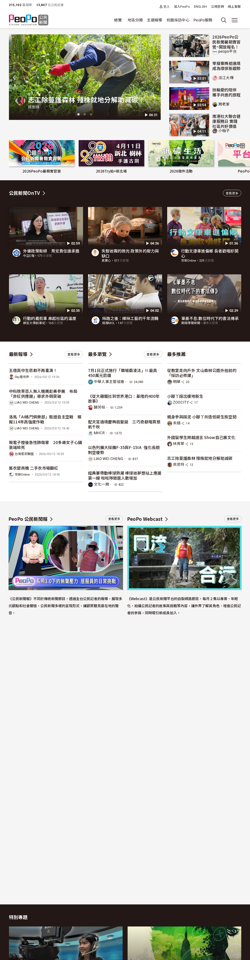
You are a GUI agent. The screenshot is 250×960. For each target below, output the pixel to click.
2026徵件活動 (181, 171)
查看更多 (232, 193)
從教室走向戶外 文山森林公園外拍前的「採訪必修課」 (201, 372)
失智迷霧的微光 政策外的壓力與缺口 (130, 253)
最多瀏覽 (97, 354)
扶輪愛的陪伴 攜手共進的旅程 (226, 92)
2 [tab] (85, 114)
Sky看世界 (22, 377)
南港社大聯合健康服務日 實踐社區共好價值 (226, 121)
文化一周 (101, 484)
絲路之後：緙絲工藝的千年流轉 (130, 318)
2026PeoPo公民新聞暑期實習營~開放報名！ (226, 42)
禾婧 (177, 423)
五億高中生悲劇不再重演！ (33, 370)
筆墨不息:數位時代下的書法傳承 (210, 318)
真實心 (106, 260)
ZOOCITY (181, 402)
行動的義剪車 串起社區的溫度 (49, 318)
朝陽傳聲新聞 (190, 323)
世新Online (188, 260)
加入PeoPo (182, 7)
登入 (166, 6)
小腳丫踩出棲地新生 (185, 396)
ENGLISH (200, 7)
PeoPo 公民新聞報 (28, 518)
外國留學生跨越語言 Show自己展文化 (201, 437)
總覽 (118, 20)
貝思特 (33, 107)
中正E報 (28, 256)
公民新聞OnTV (24, 192)
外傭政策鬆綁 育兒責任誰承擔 (51, 251)
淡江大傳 (226, 78)
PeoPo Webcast (145, 518)
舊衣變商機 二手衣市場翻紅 (33, 468)
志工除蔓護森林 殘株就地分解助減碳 (83, 99)
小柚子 (224, 130)
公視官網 (217, 7)
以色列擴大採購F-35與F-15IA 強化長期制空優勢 (124, 449)
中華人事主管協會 (109, 381)
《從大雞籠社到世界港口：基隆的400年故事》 (124, 398)
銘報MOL (108, 323)
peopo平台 (227, 51)
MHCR (99, 433)
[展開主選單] (234, 20)
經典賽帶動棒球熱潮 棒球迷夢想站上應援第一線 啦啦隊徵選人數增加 (125, 475)
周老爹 (224, 104)
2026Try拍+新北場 (111, 171)
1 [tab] (78, 114)
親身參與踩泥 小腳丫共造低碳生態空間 (201, 416)
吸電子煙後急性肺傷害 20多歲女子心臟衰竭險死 (45, 444)
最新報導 (18, 354)
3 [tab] (91, 114)
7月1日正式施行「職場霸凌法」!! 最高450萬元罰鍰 (122, 372)
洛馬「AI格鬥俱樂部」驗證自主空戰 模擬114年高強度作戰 (45, 419)
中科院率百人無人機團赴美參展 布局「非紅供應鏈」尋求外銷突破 (43, 393)
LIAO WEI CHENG (27, 402)
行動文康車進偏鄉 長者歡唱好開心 (209, 253)
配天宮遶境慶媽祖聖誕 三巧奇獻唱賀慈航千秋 (124, 424)
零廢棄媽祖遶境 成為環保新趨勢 (226, 65)
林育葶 (178, 443)
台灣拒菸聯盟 (24, 454)
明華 (177, 381)
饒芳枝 (99, 407)
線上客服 (234, 7)
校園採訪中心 (178, 20)
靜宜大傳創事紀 (34, 323)
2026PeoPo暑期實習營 (41, 171)
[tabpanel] (85, 77)
